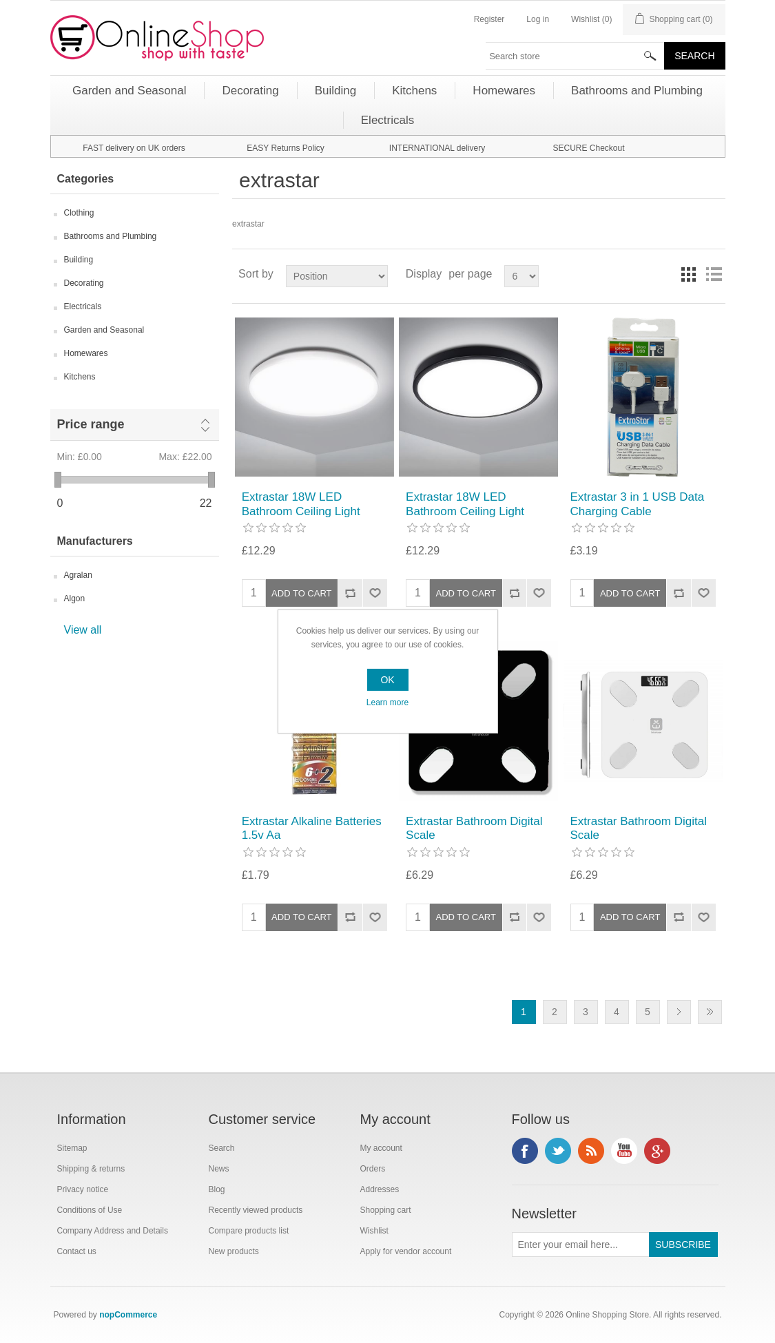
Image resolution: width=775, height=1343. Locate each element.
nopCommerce (128, 1315)
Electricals (83, 306)
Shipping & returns (91, 1169)
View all (83, 630)
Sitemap (72, 1148)
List (713, 274)
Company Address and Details (112, 1231)
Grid (689, 274)
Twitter (558, 1151)
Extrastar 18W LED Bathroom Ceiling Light (301, 503)
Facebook (525, 1151)
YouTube (624, 1151)
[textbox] (575, 56)
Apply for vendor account (406, 1251)
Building (79, 259)
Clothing (79, 213)
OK (387, 679)
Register (489, 19)
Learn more (387, 702)
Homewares (86, 353)
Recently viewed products (256, 1210)
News (219, 1169)
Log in (537, 19)
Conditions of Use (90, 1210)
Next (679, 1012)
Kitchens (80, 377)
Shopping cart (385, 1210)
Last (710, 1012)
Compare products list (249, 1231)
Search (222, 1148)
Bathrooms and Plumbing (110, 236)
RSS (591, 1151)
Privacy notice (83, 1189)
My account (381, 1148)
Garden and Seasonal (104, 330)
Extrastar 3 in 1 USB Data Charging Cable (637, 503)
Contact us (76, 1251)
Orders (373, 1169)
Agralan (78, 575)
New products (234, 1251)
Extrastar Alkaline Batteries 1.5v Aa (312, 828)
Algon (74, 598)
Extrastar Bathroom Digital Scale (474, 828)
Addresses (380, 1189)
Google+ (657, 1151)
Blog (217, 1189)
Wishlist (374, 1231)
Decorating (84, 283)
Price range (91, 424)
